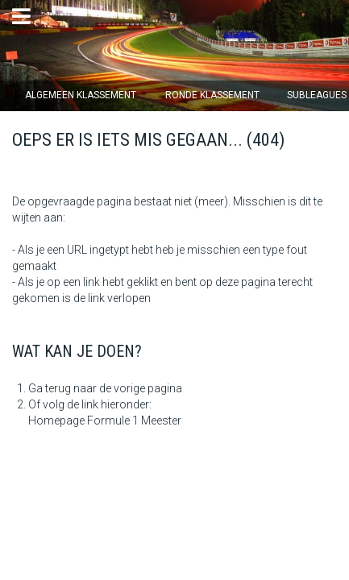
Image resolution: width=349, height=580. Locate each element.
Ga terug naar (62, 388)
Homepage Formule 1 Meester (104, 420)
